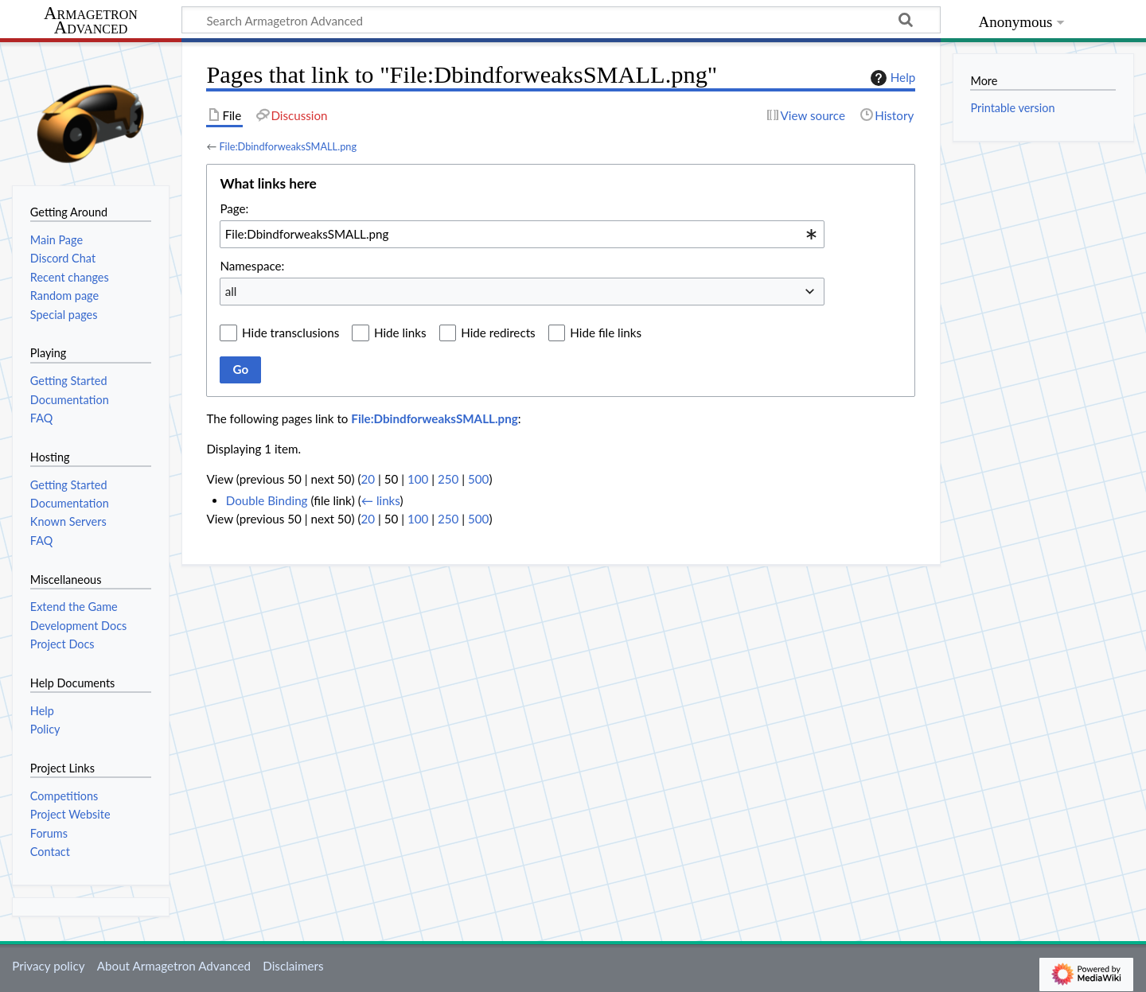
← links (380, 500)
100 (417, 479)
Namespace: (252, 266)
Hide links (400, 332)
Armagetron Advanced (91, 21)
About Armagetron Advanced (174, 966)
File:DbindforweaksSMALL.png (288, 146)
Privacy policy (48, 966)
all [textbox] (231, 291)
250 (448, 479)
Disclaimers (293, 966)
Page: (234, 208)
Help (891, 78)
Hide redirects (498, 332)
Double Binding (267, 500)
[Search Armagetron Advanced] (561, 20)
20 (368, 479)
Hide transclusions (290, 332)
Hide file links (605, 332)
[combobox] (522, 233)
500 (478, 479)
